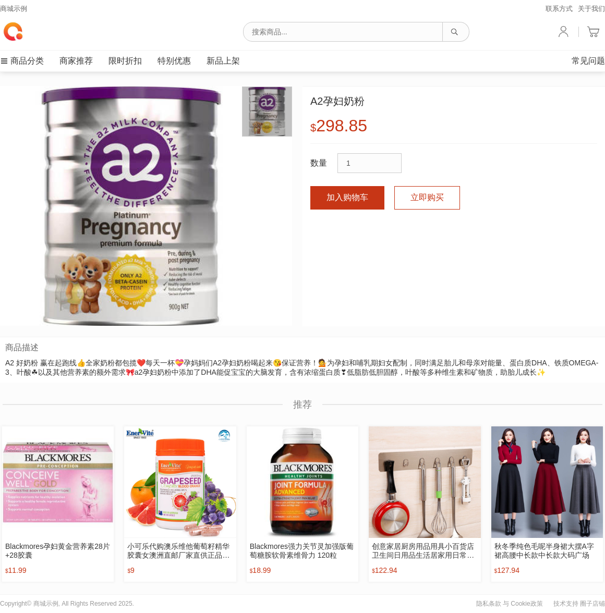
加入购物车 (347, 197)
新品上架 (223, 60)
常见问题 (588, 60)
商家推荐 (76, 60)
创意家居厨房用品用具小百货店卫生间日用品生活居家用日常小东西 (423, 551)
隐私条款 (488, 603)
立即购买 (427, 197)
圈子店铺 (592, 603)
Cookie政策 (526, 603)
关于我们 (591, 9)
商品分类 (22, 60)
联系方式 (559, 9)
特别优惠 (174, 60)
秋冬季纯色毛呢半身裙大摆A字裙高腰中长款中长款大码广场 (544, 550)
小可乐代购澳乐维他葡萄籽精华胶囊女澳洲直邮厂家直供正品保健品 (178, 551)
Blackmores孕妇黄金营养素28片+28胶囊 (57, 550)
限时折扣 (125, 60)
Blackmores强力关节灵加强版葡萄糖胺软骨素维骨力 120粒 (302, 550)
